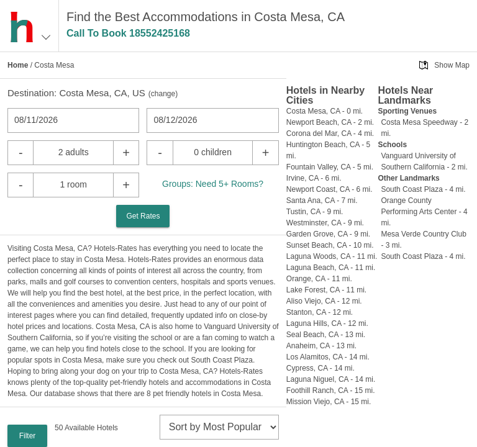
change (163, 93)
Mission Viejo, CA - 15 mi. (328, 401)
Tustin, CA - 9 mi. (314, 211)
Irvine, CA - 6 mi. (314, 178)
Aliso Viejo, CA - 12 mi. (324, 301)
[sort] (219, 427)
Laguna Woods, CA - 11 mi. (332, 256)
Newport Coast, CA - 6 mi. (329, 189)
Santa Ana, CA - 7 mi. (322, 200)
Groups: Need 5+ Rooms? (212, 184)
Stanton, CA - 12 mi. (319, 312)
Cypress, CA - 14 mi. (320, 368)
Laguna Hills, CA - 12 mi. (327, 323)
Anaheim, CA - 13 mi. (321, 345)
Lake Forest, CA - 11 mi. (326, 290)
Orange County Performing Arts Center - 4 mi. (424, 211)
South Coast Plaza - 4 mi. (423, 189)
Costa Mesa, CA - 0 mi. (324, 111)
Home (17, 65)
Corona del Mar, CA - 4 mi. (330, 133)
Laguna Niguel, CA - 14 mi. (330, 379)
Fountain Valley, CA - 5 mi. (329, 167)
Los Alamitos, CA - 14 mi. (328, 357)
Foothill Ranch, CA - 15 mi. (330, 390)
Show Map (452, 65)
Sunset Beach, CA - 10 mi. (330, 245)
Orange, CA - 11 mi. (319, 278)
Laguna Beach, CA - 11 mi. (330, 267)
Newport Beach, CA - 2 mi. (330, 122)
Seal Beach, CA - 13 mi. (325, 334)
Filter (27, 435)
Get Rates (143, 216)
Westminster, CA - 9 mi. (325, 223)
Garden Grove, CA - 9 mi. (328, 234)
